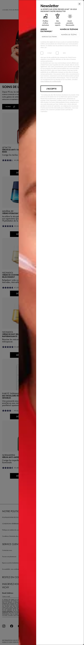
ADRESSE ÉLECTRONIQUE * (47, 30)
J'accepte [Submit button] (51, 88)
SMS (64, 53)
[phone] (70, 34)
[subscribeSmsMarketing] (57, 53)
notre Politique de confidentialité (51, 81)
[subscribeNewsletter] (42, 53)
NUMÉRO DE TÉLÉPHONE (69, 29)
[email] (49, 37)
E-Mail (50, 53)
